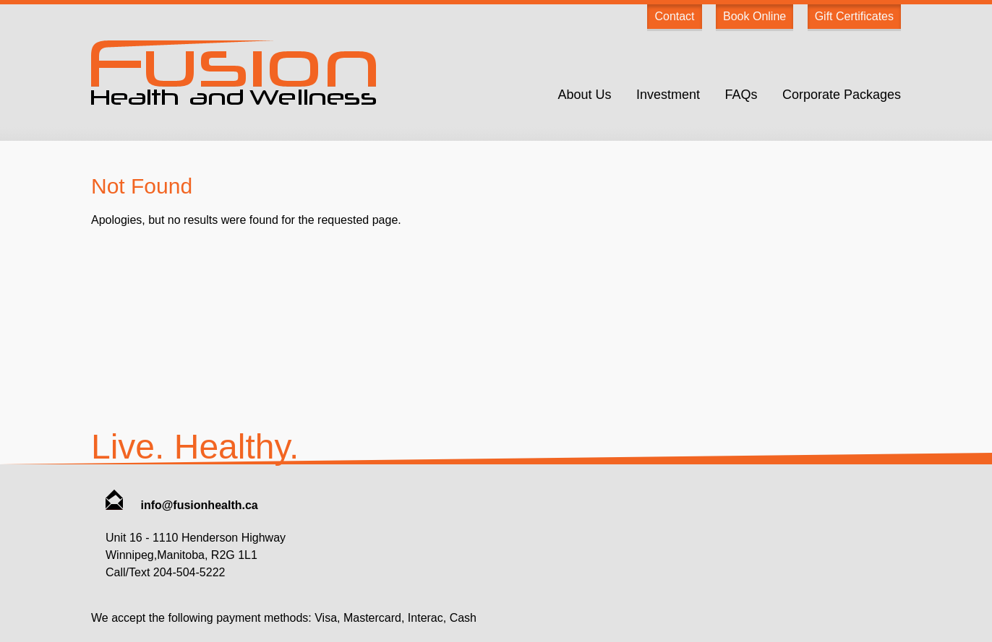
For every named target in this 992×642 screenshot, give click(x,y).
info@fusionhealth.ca (182, 505)
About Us (584, 94)
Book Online (754, 16)
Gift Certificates (854, 16)
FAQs (740, 94)
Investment (668, 94)
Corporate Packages (841, 94)
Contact (674, 16)
